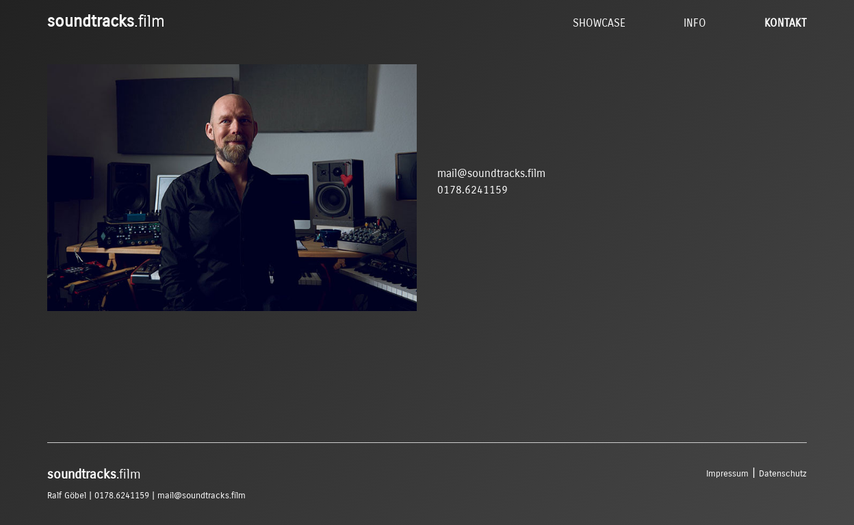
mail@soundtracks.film (491, 173)
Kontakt (785, 22)
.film (106, 21)
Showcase (599, 22)
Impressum (727, 473)
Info (695, 22)
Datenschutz (783, 473)
